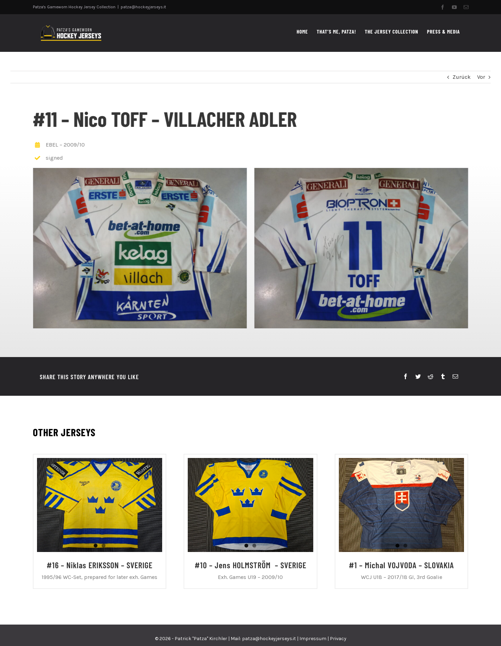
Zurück (462, 77)
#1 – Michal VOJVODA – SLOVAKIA (401, 565)
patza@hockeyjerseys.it (143, 6)
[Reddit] (430, 377)
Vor (481, 77)
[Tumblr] (443, 377)
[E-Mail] (455, 377)
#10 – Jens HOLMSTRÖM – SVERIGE (250, 565)
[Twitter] (418, 377)
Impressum (312, 639)
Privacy (338, 639)
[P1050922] (360, 247)
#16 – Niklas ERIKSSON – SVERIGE (99, 565)
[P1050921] (139, 247)
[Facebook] (405, 377)
